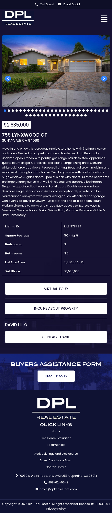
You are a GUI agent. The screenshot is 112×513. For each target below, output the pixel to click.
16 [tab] (64, 110)
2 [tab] (9, 110)
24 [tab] (95, 110)
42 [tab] (81, 115)
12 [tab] (48, 110)
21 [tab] (83, 110)
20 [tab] (79, 110)
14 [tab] (56, 110)
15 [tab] (60, 110)
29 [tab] (30, 115)
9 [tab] (36, 110)
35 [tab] (54, 115)
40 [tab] (74, 115)
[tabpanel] (56, 71)
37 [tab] (62, 115)
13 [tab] (52, 110)
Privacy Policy (56, 508)
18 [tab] (72, 110)
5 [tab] (20, 110)
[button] (104, 19)
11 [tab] (44, 110)
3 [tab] (13, 110)
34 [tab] (50, 115)
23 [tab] (91, 110)
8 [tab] (32, 110)
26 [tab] (103, 110)
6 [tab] (24, 110)
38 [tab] (66, 115)
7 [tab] (28, 110)
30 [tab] (34, 115)
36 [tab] (58, 115)
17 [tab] (68, 110)
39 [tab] (70, 115)
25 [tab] (99, 110)
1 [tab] (5, 110)
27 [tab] (107, 110)
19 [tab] (75, 110)
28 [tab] (26, 115)
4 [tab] (17, 110)
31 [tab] (38, 115)
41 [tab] (77, 115)
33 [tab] (46, 115)
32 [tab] (42, 115)
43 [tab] (85, 115)
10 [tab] (40, 110)
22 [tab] (87, 110)
